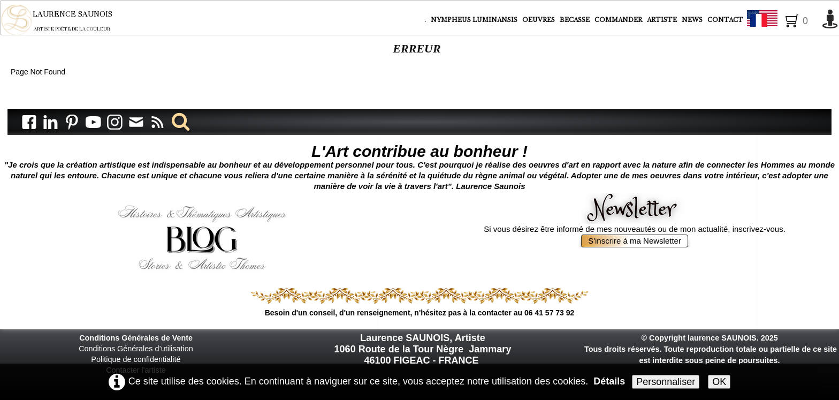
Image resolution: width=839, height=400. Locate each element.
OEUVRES (539, 20)
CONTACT (725, 20)
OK (719, 381)
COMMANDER (619, 20)
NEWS (692, 20)
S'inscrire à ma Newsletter (634, 240)
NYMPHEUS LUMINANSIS (475, 20)
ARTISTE (662, 20)
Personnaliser (665, 381)
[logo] (64, 20)
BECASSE (575, 20)
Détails (609, 381)
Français (781, 20)
